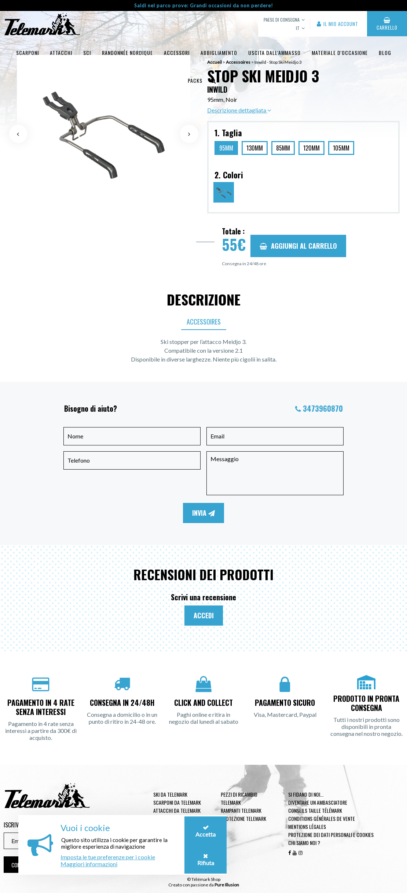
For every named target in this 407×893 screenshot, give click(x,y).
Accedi (204, 615)
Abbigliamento (219, 52)
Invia (203, 513)
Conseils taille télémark (315, 810)
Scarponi (27, 52)
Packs (195, 80)
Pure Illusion (226, 885)
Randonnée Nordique (127, 52)
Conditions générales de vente (321, 818)
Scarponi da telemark (177, 802)
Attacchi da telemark (177, 810)
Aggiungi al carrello (298, 246)
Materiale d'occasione (340, 52)
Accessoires (204, 321)
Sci (87, 52)
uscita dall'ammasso (274, 52)
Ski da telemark (170, 794)
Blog (385, 52)
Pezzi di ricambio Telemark (239, 798)
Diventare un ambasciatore (317, 802)
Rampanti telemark (241, 810)
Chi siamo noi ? (304, 842)
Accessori (177, 52)
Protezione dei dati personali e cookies (331, 834)
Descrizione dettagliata (239, 110)
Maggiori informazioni (88, 863)
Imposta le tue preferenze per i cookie (107, 856)
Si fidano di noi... (305, 794)
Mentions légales (307, 826)
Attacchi (61, 52)
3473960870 (323, 408)
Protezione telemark (243, 818)
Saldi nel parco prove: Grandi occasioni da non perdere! (203, 5)
